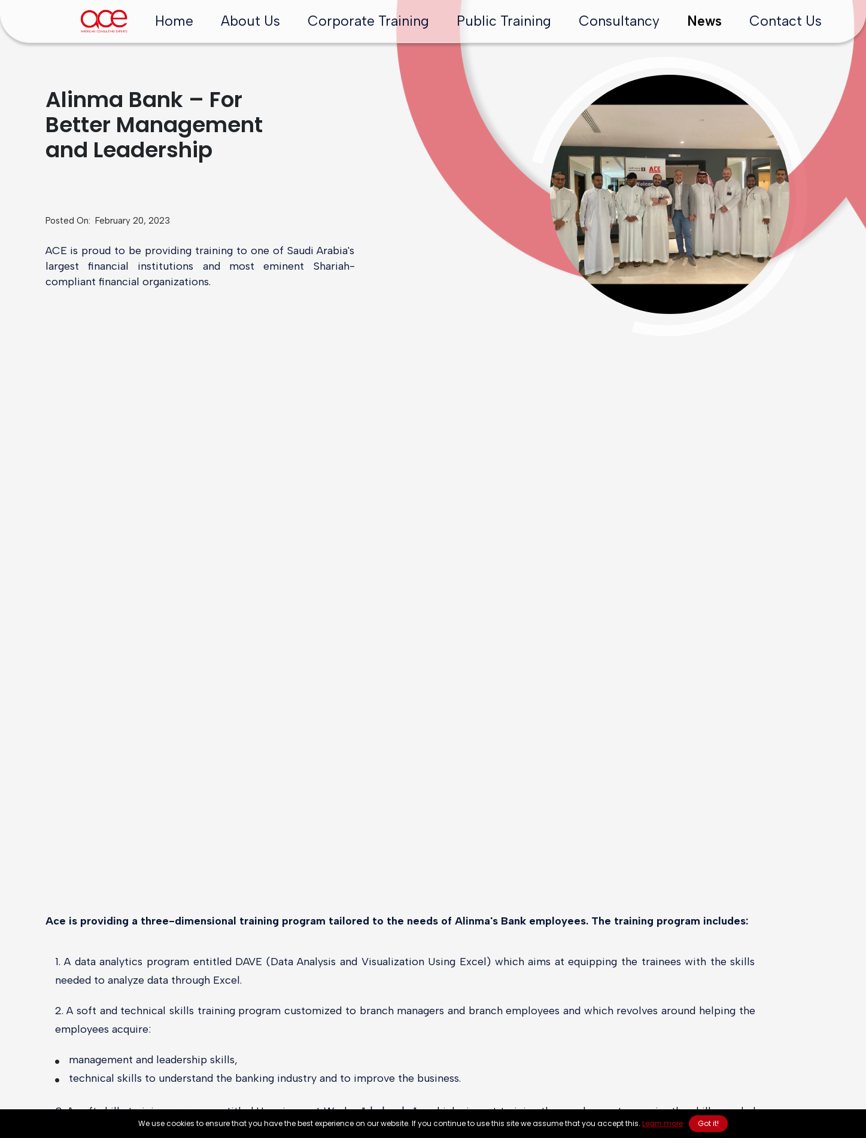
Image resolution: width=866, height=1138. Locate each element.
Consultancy (619, 21)
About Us (250, 21)
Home (174, 21)
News (704, 21)
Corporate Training (368, 21)
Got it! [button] (708, 1123)
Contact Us (785, 21)
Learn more (662, 1123)
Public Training (504, 21)
